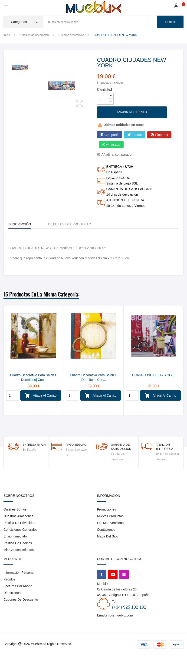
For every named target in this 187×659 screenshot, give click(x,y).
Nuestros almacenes (18, 516)
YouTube (113, 574)
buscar (170, 22)
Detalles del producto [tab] (69, 224)
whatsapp (113, 144)
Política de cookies (17, 543)
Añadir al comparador (117, 154)
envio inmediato (15, 536)
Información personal (18, 572)
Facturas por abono (17, 586)
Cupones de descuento (20, 599)
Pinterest (161, 135)
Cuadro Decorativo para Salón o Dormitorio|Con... (94, 377)
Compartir (112, 135)
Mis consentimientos (18, 550)
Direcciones (11, 593)
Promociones (106, 509)
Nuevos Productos (110, 516)
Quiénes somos (15, 509)
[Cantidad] (102, 99)
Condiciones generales (20, 529)
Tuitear (137, 135)
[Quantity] (12, 395)
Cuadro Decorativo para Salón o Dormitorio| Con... (34, 377)
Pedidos (9, 579)
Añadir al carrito (132, 112)
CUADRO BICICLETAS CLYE (153, 375)
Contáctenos (106, 529)
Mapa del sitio (107, 536)
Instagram (124, 574)
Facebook (101, 574)
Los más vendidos (110, 523)
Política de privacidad (19, 523)
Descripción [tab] (19, 224)
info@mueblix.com (119, 615)
